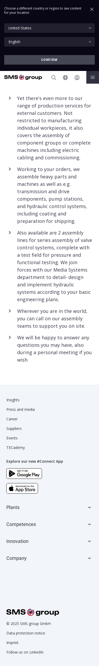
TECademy (15, 447)
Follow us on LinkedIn (25, 652)
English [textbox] (14, 41)
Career (12, 418)
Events (12, 437)
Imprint (12, 642)
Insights (13, 399)
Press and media (20, 409)
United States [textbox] (19, 27)
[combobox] (49, 28)
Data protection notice (25, 633)
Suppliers (14, 428)
